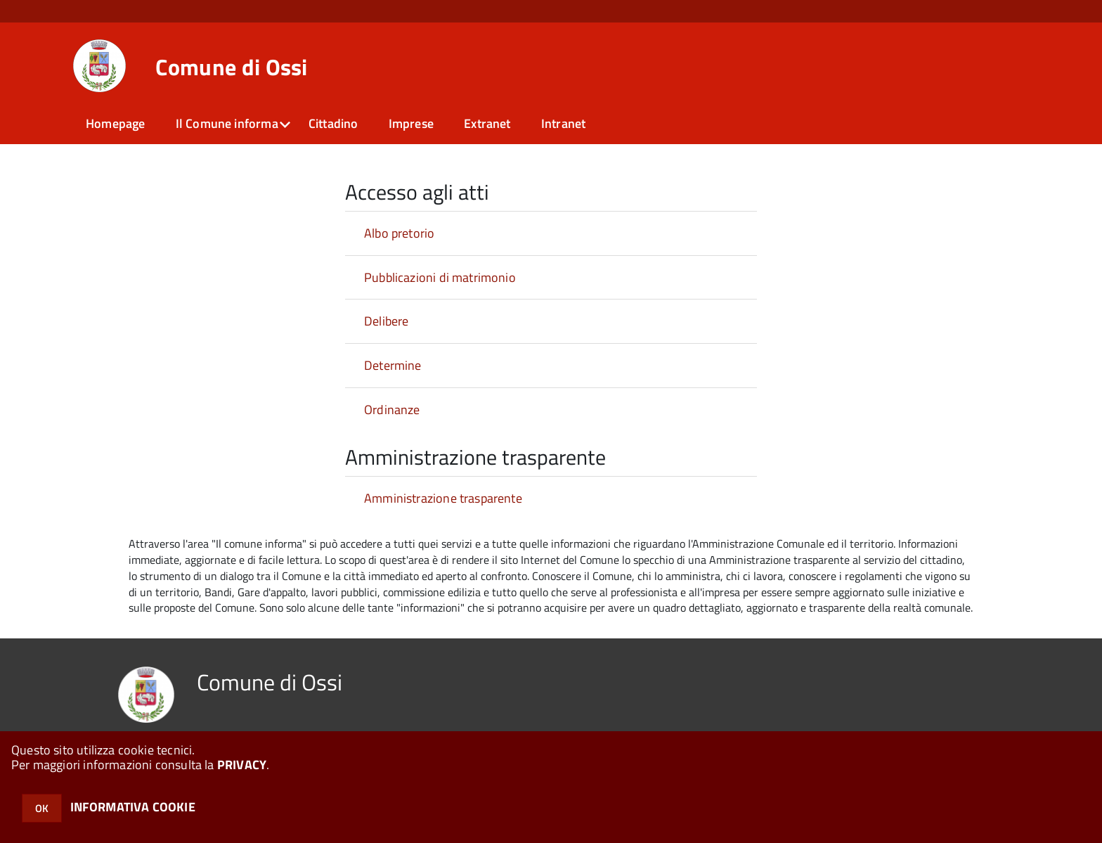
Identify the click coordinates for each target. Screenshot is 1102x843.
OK (41, 808)
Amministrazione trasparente (443, 498)
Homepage (115, 123)
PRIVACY (241, 764)
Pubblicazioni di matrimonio (440, 277)
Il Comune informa (227, 123)
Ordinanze (392, 409)
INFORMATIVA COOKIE (132, 806)
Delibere (386, 320)
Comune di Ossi (231, 67)
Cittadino (333, 123)
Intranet (563, 123)
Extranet (487, 123)
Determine (393, 365)
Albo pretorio (399, 233)
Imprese (411, 123)
